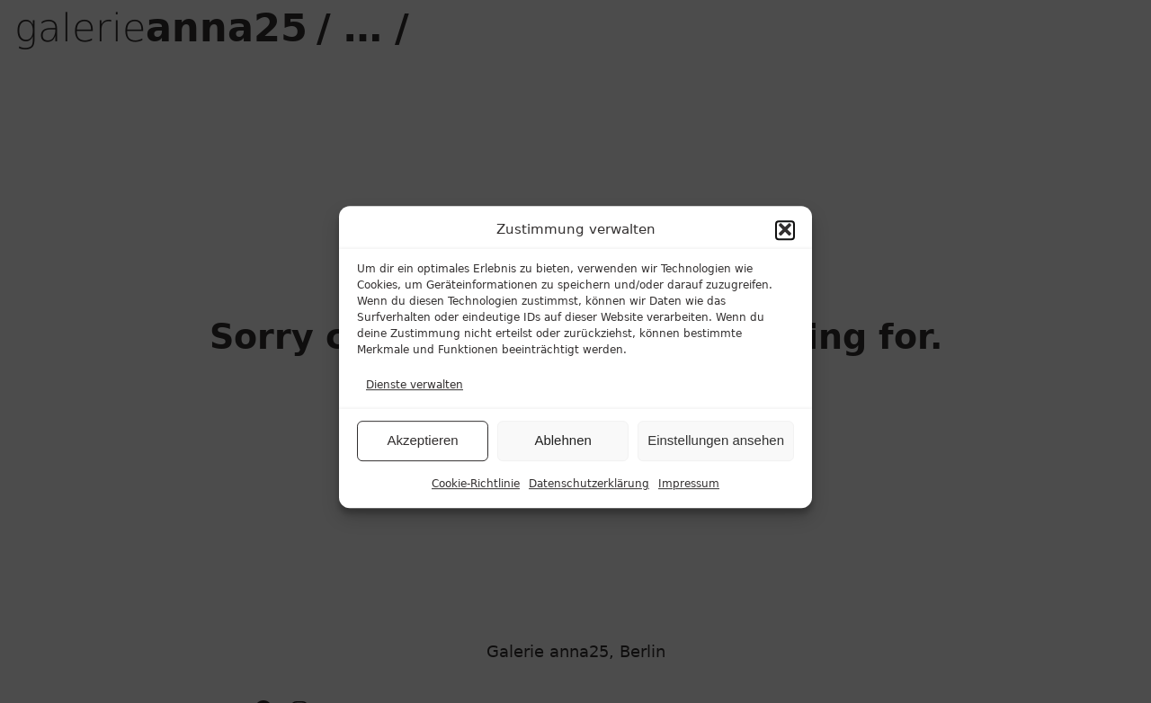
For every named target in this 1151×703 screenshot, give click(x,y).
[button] (785, 239)
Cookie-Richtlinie (476, 492)
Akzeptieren (422, 449)
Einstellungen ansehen (715, 449)
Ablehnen (562, 449)
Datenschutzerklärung (589, 492)
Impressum (688, 492)
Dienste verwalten (414, 393)
